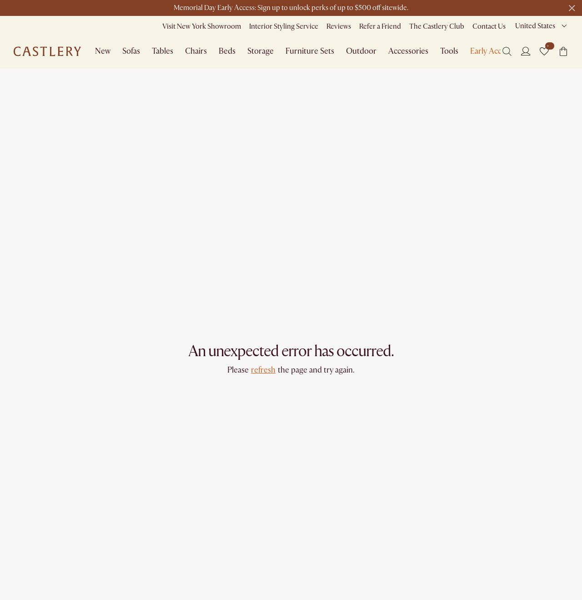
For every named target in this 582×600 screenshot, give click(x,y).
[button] (544, 51)
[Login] (525, 50)
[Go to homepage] (47, 51)
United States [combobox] (535, 25)
